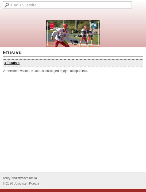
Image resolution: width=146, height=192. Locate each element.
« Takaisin (12, 63)
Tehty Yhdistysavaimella (20, 178)
